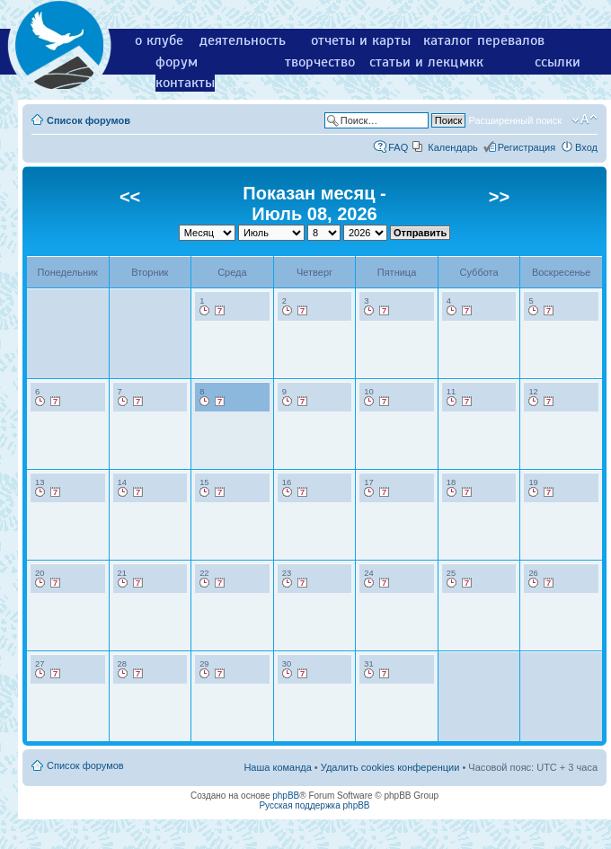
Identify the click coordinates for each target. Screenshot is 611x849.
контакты (185, 83)
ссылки (557, 62)
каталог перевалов (484, 40)
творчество (320, 62)
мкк (471, 62)
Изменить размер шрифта (584, 119)
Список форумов (88, 120)
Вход (586, 147)
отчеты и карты (361, 40)
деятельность (242, 40)
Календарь (453, 147)
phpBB (285, 795)
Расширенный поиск (515, 120)
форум (176, 62)
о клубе (159, 40)
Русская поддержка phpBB (314, 805)
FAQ (398, 147)
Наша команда (277, 767)
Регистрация (526, 147)
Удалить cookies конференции (390, 767)
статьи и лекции (421, 62)
